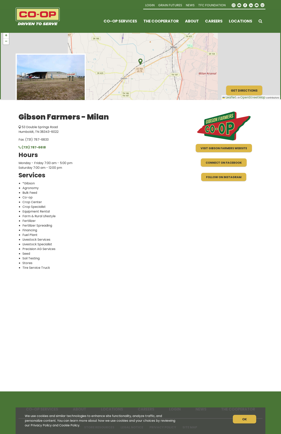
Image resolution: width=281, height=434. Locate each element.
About (192, 21)
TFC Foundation (212, 5)
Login (150, 5)
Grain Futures (170, 5)
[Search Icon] (260, 21)
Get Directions (244, 90)
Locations (240, 21)
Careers (214, 21)
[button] (6, 36)
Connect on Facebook (224, 163)
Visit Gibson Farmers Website (224, 148)
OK (244, 419)
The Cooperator (161, 21)
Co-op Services (120, 21)
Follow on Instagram (223, 177)
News (190, 5)
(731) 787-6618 (32, 147)
